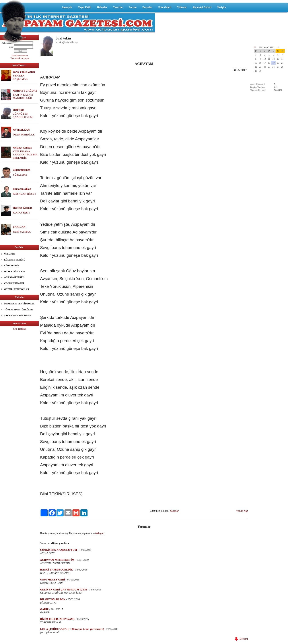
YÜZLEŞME (20, 174)
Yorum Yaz (242, 510)
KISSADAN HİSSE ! (24, 193)
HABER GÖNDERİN (14, 271)
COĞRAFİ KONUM (14, 283)
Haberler (102, 7)
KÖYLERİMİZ (11, 265)
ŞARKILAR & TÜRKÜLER (17, 315)
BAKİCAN (19, 226)
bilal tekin (18, 109)
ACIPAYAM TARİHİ (14, 277)
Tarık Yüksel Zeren (24, 71)
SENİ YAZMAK (22, 231)
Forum (132, 7)
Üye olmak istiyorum (19, 58)
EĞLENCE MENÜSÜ (14, 260)
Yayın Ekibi (84, 7)
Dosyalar (147, 7)
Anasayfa (66, 7)
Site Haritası (20, 328)
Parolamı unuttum (20, 55)
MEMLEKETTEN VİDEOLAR (19, 303)
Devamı (241, 638)
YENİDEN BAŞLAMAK (20, 77)
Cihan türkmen (21, 169)
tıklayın (99, 533)
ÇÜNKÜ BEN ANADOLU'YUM (23, 115)
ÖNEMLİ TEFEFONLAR (16, 289)
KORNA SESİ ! (21, 212)
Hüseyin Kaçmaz (22, 207)
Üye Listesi (9, 254)
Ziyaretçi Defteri (202, 7)
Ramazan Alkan (22, 188)
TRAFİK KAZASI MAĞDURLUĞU (23, 96)
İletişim (221, 7)
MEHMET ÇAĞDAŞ (25, 90)
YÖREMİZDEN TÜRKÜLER (18, 309)
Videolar (182, 7)
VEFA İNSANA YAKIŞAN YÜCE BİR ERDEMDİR (25, 155)
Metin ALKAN (21, 129)
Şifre (11, 47)
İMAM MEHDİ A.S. (24, 134)
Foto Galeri (164, 7)
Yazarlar (118, 7)
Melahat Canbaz (22, 147)
